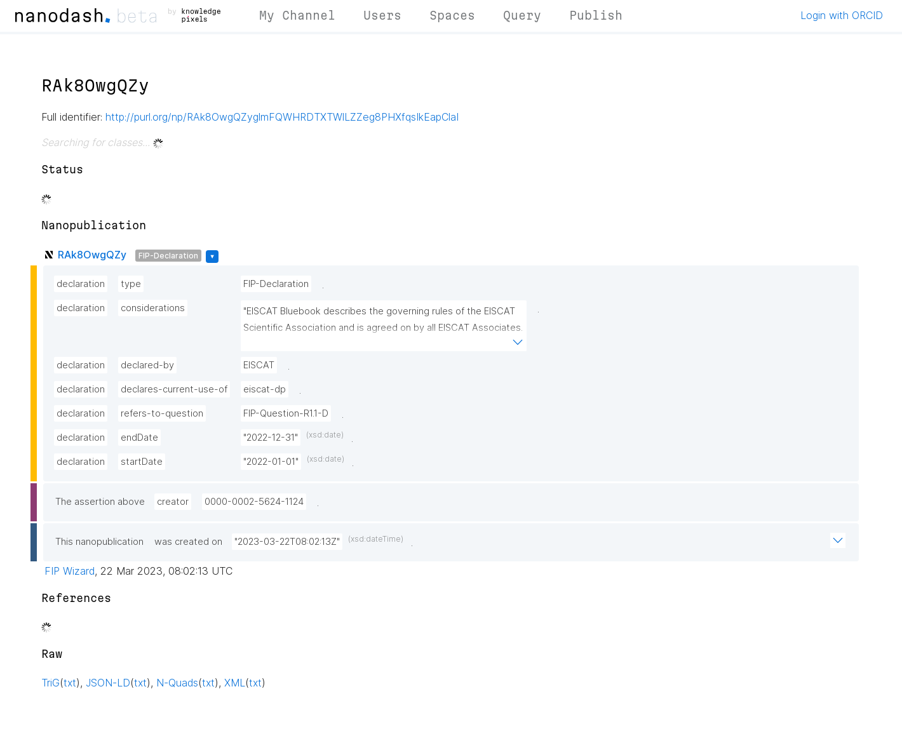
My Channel (297, 15)
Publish (596, 15)
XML (234, 682)
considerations (153, 308)
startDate (142, 461)
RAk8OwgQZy (92, 254)
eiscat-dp (264, 389)
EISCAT (258, 365)
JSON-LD (108, 682)
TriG (50, 682)
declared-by (147, 365)
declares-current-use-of (174, 389)
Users (382, 15)
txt (70, 682)
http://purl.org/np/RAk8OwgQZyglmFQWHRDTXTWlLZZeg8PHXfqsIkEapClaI (282, 116)
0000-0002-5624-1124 (254, 501)
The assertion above (100, 501)
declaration (81, 284)
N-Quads (177, 682)
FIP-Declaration (168, 255)
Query (522, 15)
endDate (139, 437)
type (131, 284)
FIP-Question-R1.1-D (285, 413)
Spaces (452, 15)
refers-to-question (162, 413)
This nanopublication (99, 541)
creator (173, 501)
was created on (188, 541)
